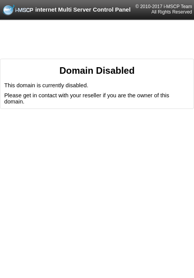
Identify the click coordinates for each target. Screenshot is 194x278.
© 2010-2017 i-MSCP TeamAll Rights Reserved (164, 9)
